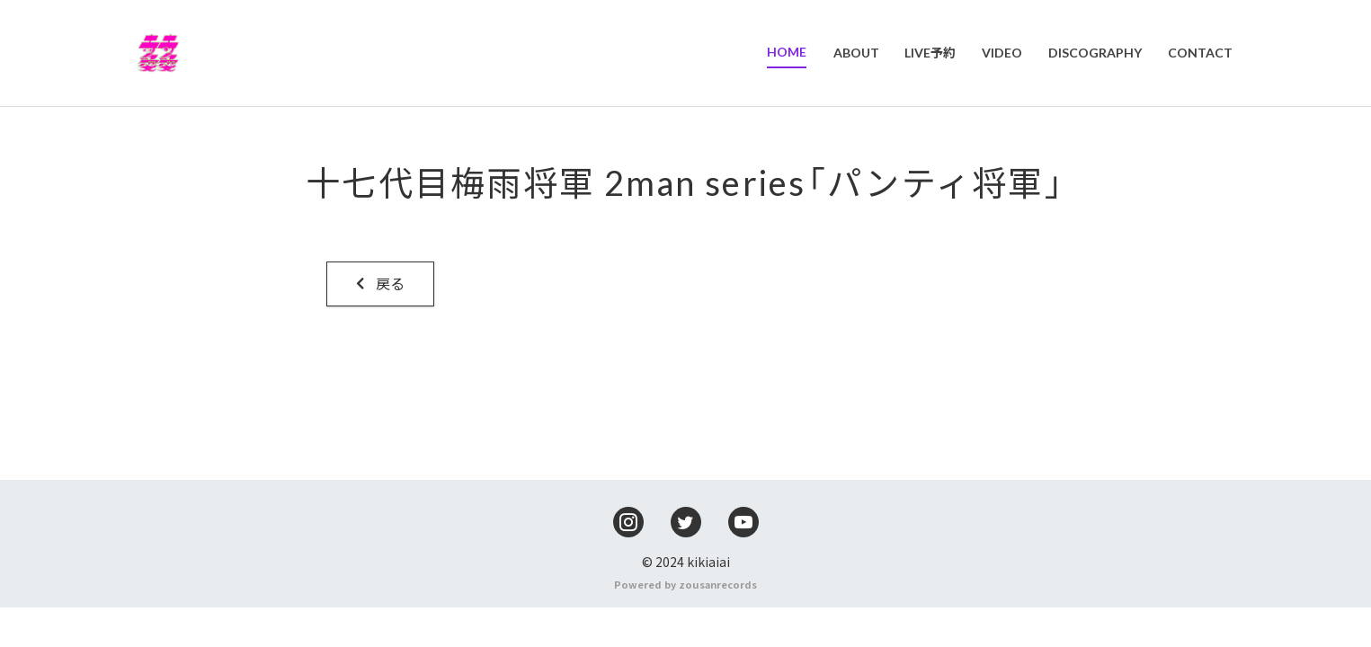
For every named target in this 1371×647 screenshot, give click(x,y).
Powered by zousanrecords (685, 623)
